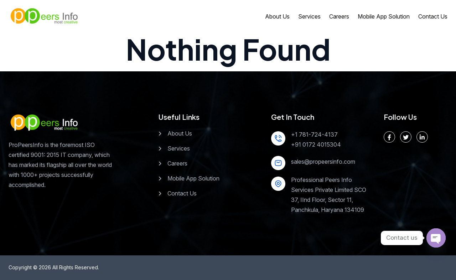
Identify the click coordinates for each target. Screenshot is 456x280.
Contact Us (432, 16)
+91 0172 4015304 (316, 144)
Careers (339, 16)
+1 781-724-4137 (314, 134)
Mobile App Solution (384, 16)
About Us (277, 16)
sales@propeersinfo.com (323, 161)
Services (309, 16)
